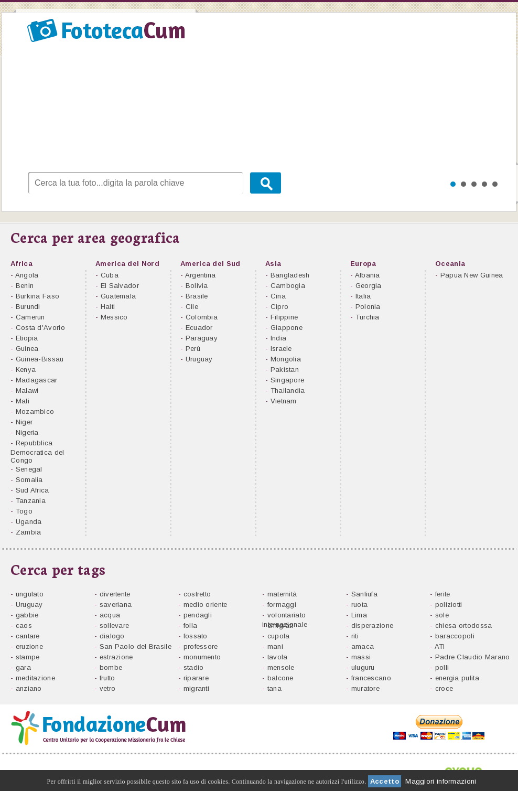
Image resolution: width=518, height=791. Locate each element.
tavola (277, 657)
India (279, 338)
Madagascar (37, 380)
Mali (22, 401)
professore (201, 646)
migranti (196, 688)
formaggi (281, 604)
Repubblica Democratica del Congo (37, 451)
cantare (28, 636)
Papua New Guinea (471, 275)
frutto (107, 678)
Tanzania (31, 501)
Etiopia (27, 338)
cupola (278, 636)
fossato (196, 636)
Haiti (108, 307)
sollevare (115, 625)
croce (444, 688)
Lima (359, 615)
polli (442, 667)
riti (355, 636)
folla (191, 625)
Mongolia (286, 359)
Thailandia (288, 390)
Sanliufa (364, 594)
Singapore (288, 380)
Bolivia (197, 286)
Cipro (280, 307)
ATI (440, 646)
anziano (29, 688)
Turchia (367, 317)
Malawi (27, 390)
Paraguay (202, 338)
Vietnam (284, 401)
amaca (362, 646)
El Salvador (120, 286)
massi (361, 657)
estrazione (116, 657)
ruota (359, 604)
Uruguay (199, 359)
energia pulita (457, 678)
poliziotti (448, 604)
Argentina (200, 275)
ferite (442, 594)
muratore (365, 688)
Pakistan (285, 369)
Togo (24, 511)
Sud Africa (32, 490)
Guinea (27, 348)
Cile (192, 307)
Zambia (28, 532)
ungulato (30, 594)
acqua (110, 615)
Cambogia (288, 286)
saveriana (116, 604)
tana (274, 688)
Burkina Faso (38, 296)
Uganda (29, 522)
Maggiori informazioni (440, 781)
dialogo (112, 636)
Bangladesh (290, 275)
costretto (197, 594)
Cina (278, 296)
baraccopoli (454, 636)
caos (24, 625)
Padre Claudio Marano (472, 657)
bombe (111, 667)
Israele (281, 348)
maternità (283, 594)
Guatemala (118, 296)
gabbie (27, 615)
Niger (24, 422)
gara (23, 667)
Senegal (29, 469)
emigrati (280, 625)
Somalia (29, 480)
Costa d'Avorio (40, 328)
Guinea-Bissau (40, 359)
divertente (115, 594)
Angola (27, 275)
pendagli (198, 615)
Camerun (30, 317)
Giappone (287, 328)
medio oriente (206, 604)
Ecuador (199, 328)
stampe (28, 657)
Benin (25, 286)
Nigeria (27, 432)
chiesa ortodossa (463, 625)
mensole (281, 667)
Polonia (368, 307)
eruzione (29, 646)
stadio (194, 667)
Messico (114, 317)
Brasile (197, 296)
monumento (202, 657)
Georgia (368, 286)
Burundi (28, 307)
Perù (193, 348)
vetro (108, 688)
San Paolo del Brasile (135, 646)
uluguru (363, 667)
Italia (363, 296)
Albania (367, 275)
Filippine (284, 317)
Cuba (109, 275)
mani (275, 646)
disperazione (372, 625)
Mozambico (35, 411)
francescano (371, 678)
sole (442, 615)
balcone (280, 678)
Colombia (202, 317)
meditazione (35, 678)
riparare (196, 678)
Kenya (26, 369)
